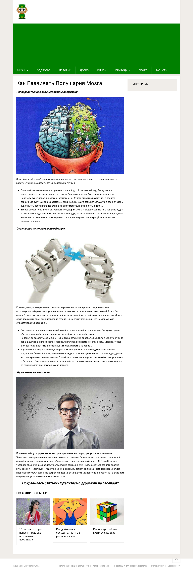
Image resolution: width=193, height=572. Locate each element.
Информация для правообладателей (130, 566)
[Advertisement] (96, 45)
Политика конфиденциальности (73, 566)
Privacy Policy (157, 566)
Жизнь (21, 70)
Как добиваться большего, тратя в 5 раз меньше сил (68, 533)
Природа (121, 70)
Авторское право (101, 566)
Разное (160, 70)
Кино (100, 70)
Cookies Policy (174, 566)
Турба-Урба (18, 566)
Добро (84, 70)
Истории (65, 70)
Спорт (143, 70)
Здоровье (43, 70)
